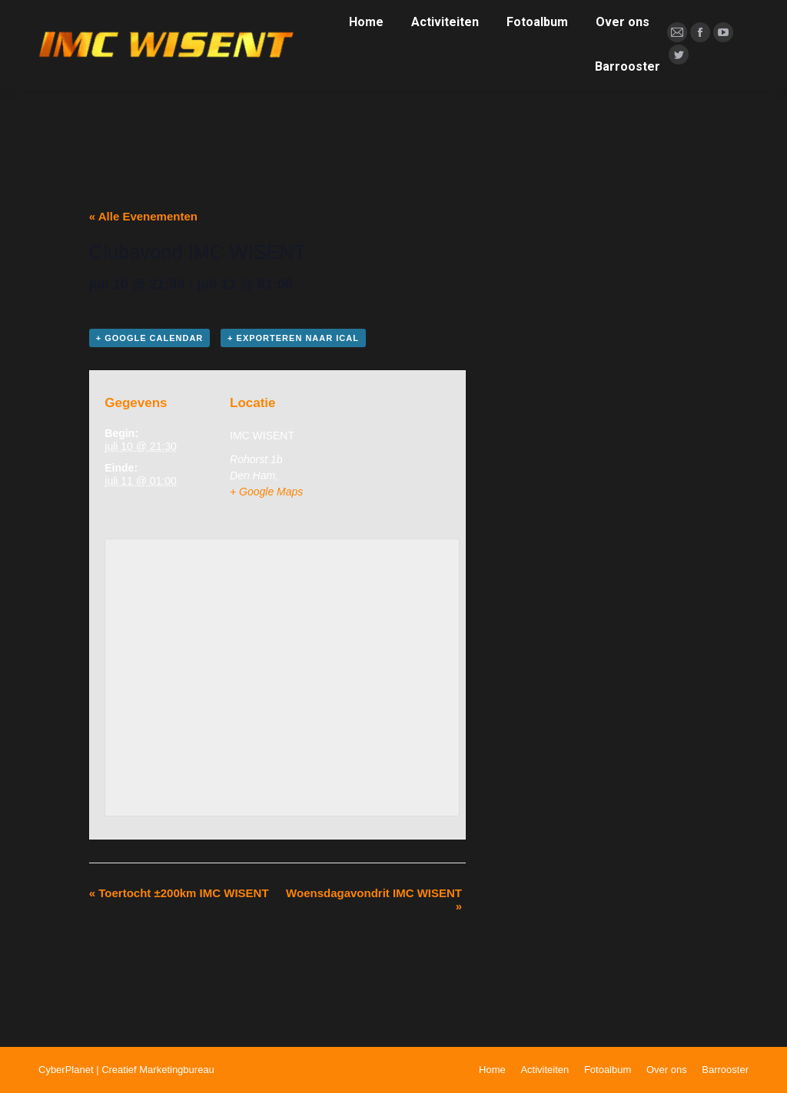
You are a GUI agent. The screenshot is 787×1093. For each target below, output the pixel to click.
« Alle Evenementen (143, 216)
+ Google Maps (266, 491)
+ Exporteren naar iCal (293, 338)
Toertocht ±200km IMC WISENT (179, 892)
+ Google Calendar (150, 338)
